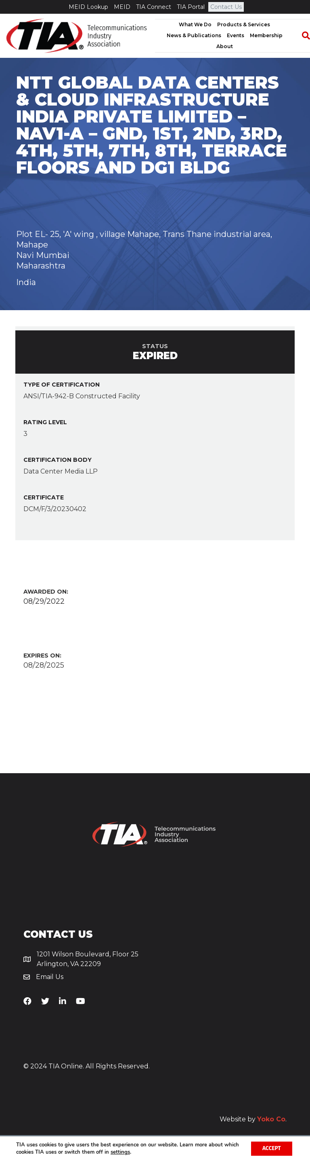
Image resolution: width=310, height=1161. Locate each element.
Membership (266, 35)
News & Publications (194, 35)
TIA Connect (153, 7)
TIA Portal (191, 7)
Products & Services (243, 24)
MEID (122, 7)
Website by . (253, 1119)
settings (136, 1152)
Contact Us (226, 7)
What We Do (195, 24)
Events (235, 35)
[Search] (302, 35)
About (224, 46)
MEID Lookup (88, 7)
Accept (270, 1148)
